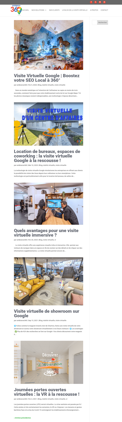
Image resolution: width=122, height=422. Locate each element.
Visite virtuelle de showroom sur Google (46, 313)
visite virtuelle (59, 85)
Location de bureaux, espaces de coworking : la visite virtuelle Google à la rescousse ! (47, 156)
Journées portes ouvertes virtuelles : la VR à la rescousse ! (46, 392)
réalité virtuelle (48, 85)
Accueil (25, 10)
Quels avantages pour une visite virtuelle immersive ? (46, 233)
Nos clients (54, 10)
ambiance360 (22, 85)
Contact (104, 10)
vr (55, 240)
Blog (39, 85)
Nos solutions (38, 10)
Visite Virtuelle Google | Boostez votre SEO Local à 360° (47, 78)
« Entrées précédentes (22, 418)
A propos (94, 10)
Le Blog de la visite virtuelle (74, 10)
